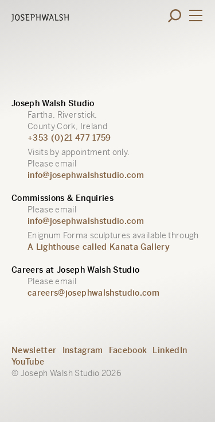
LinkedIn (170, 350)
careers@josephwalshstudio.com (93, 293)
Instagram (82, 350)
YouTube (27, 362)
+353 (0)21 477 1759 (69, 138)
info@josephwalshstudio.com (86, 175)
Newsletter (34, 350)
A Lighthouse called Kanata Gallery (99, 247)
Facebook (128, 350)
